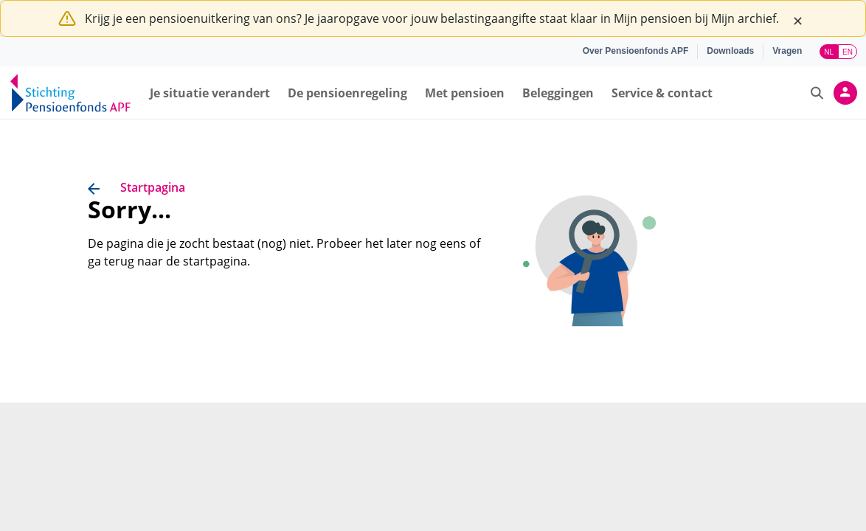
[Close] (797, 18)
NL (829, 52)
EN (847, 52)
